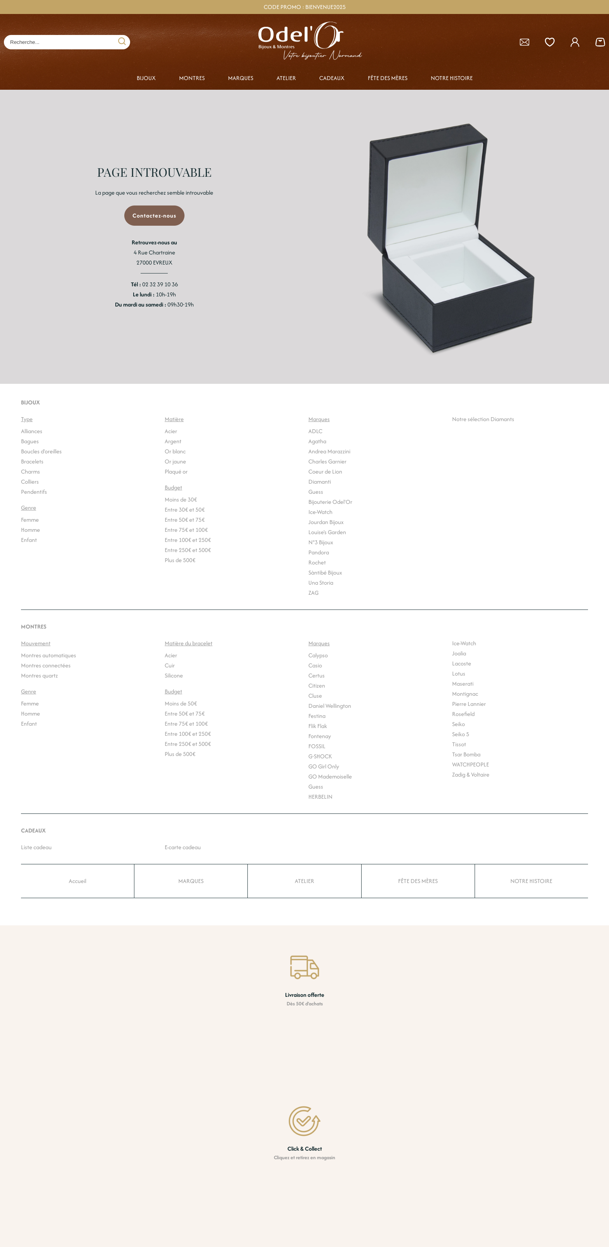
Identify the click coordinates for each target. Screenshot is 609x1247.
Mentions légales (408, 1230)
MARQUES (240, 78)
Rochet (317, 562)
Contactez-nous (154, 215)
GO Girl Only (323, 766)
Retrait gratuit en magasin (313, 1192)
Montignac (465, 694)
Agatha (317, 441)
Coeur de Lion (325, 471)
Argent (173, 441)
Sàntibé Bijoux (325, 572)
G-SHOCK (320, 756)
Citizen (316, 685)
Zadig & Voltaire (470, 774)
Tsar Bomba (466, 754)
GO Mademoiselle (330, 776)
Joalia (459, 653)
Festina (316, 716)
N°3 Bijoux (320, 542)
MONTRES (192, 78)
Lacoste (461, 663)
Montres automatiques (48, 655)
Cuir (170, 665)
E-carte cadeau (183, 847)
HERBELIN (320, 796)
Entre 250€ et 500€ (188, 550)
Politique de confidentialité (420, 1218)
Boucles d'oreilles (41, 451)
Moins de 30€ (181, 499)
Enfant (29, 540)
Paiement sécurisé (304, 1205)
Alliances (31, 431)
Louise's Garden (327, 532)
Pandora (318, 552)
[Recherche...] (55, 42)
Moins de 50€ (181, 703)
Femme (30, 520)
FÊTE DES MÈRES (387, 78)
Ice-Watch (320, 512)
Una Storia (320, 582)
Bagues (30, 441)
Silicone (174, 675)
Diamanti (319, 481)
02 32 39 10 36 (160, 284)
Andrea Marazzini (329, 451)
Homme (30, 530)
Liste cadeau (36, 847)
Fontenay (319, 736)
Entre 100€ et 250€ (188, 540)
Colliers (30, 481)
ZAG (313, 593)
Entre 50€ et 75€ (185, 520)
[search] (122, 42)
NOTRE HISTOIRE (452, 78)
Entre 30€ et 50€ (185, 509)
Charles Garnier (327, 461)
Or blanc (175, 451)
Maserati (462, 683)
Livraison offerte (301, 1180)
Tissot (459, 744)
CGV (393, 1192)
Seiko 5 (460, 734)
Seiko (458, 724)
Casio (315, 665)
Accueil (77, 881)
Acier (171, 431)
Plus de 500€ (180, 560)
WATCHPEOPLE (470, 764)
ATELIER (286, 78)
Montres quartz (39, 675)
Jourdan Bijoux (326, 522)
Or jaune (175, 461)
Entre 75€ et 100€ (186, 530)
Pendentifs (34, 492)
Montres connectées (46, 665)
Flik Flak (317, 726)
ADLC (315, 431)
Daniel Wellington (329, 706)
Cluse (315, 695)
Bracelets (32, 461)
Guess (315, 492)
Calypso (318, 655)
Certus (316, 675)
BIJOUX (146, 78)
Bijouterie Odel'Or (330, 502)
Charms (30, 471)
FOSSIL (316, 746)
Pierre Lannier (469, 704)
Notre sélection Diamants (483, 419)
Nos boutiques (405, 1180)
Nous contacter (407, 1205)
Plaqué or (176, 471)
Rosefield (463, 714)
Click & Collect (299, 1218)
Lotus (458, 673)
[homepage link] (309, 42)
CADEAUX (332, 78)
